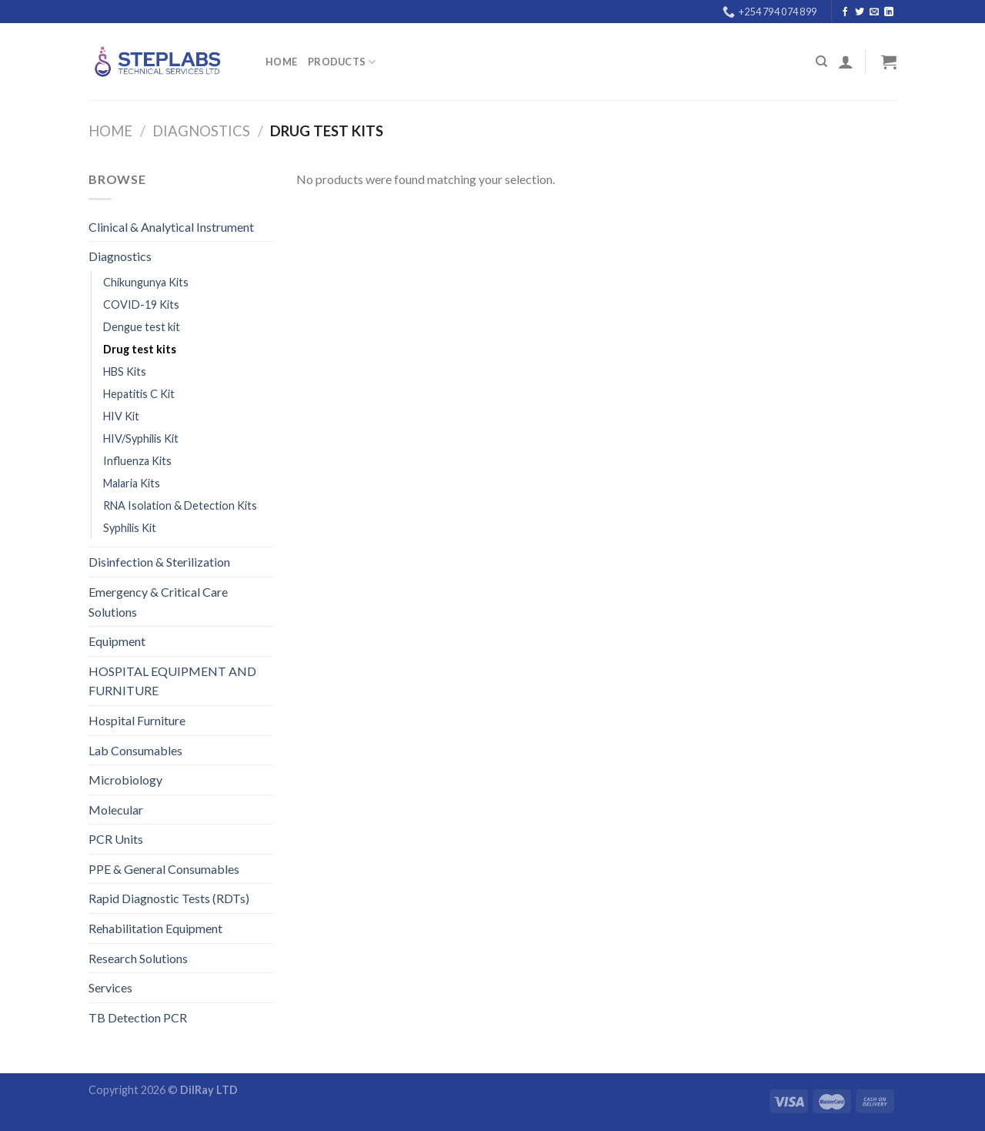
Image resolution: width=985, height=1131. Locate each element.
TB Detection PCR (137, 1017)
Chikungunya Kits (146, 282)
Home (281, 61)
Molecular (115, 809)
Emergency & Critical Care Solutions (158, 601)
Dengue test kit (141, 326)
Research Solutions (138, 958)
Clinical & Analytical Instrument (171, 226)
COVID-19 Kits (141, 304)
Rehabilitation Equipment (155, 928)
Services (110, 987)
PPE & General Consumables (163, 869)
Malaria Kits (131, 483)
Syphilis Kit (129, 527)
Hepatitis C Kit (139, 393)
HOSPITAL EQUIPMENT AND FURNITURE (172, 681)
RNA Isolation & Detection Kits (180, 505)
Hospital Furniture (136, 720)
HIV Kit (121, 416)
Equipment (116, 641)
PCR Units (115, 839)
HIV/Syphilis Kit (141, 438)
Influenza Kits (137, 460)
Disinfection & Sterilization (159, 561)
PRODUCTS (342, 62)
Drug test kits (139, 349)
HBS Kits (124, 371)
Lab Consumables (135, 750)
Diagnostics (201, 130)
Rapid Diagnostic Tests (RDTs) (168, 898)
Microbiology (125, 779)
